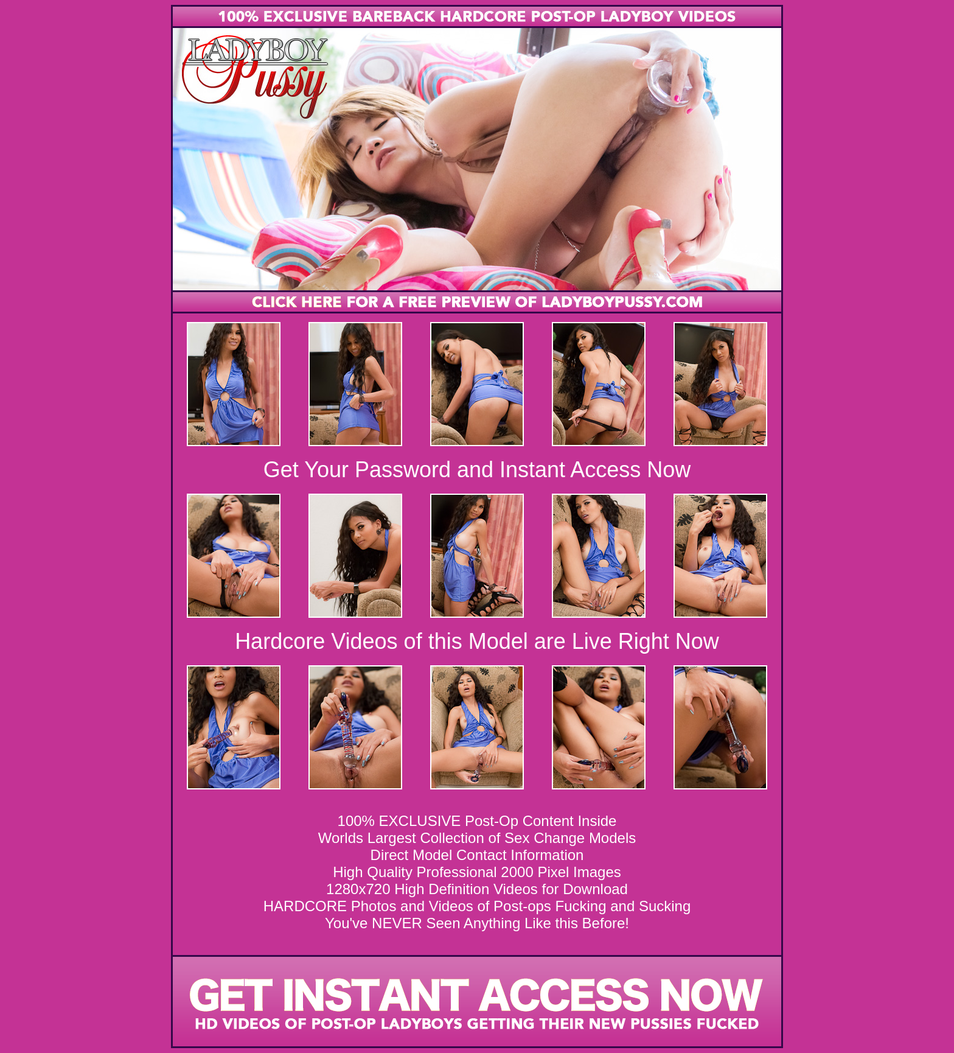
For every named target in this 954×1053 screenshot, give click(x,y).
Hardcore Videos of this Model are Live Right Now (477, 641)
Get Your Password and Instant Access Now (477, 469)
